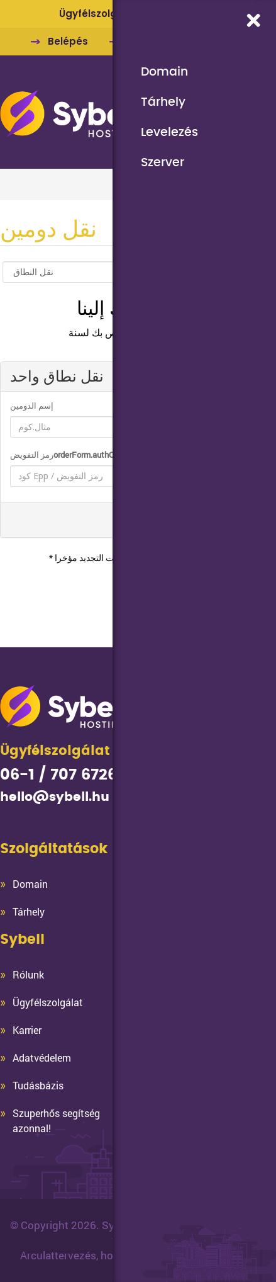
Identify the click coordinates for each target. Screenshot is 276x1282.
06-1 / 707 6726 (58, 775)
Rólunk (28, 974)
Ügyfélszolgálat (48, 1002)
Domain (164, 71)
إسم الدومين (31, 405)
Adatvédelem (42, 1057)
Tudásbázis (38, 1085)
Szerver (162, 162)
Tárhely (163, 102)
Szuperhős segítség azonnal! (56, 1120)
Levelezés (169, 132)
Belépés (68, 41)
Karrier (27, 1029)
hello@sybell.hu (54, 797)
